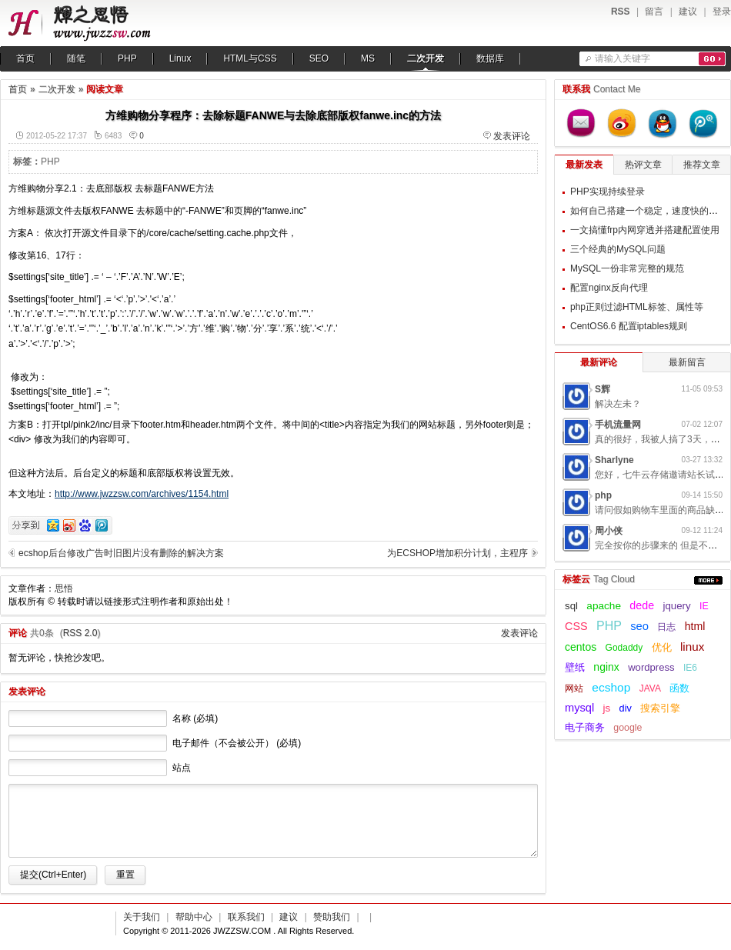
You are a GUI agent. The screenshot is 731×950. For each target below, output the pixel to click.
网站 (574, 688)
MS (368, 58)
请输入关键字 (622, 58)
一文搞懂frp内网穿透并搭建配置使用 (644, 230)
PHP (127, 58)
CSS (576, 626)
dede (641, 605)
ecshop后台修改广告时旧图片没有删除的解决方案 (121, 553)
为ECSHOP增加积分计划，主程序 (457, 553)
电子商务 (585, 727)
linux (692, 646)
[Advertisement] (441, 278)
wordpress (651, 667)
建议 (688, 11)
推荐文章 (701, 164)
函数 (679, 688)
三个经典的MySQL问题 (618, 249)
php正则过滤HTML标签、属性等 (636, 307)
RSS (620, 11)
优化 (662, 647)
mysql (579, 708)
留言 (654, 11)
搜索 (712, 59)
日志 (666, 627)
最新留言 (687, 362)
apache (603, 606)
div (625, 708)
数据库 (490, 58)
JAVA (650, 688)
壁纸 (575, 667)
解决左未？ (618, 403)
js (607, 708)
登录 (722, 11)
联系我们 (246, 917)
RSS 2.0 (80, 633)
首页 (25, 58)
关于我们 (141, 917)
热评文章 (643, 164)
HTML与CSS (249, 58)
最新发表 (584, 164)
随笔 (76, 58)
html (695, 626)
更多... (708, 580)
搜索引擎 (660, 708)
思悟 (64, 588)
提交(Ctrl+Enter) (53, 874)
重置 (125, 874)
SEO (319, 58)
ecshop (611, 687)
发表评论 (511, 136)
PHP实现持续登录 (607, 191)
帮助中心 (193, 917)
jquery (676, 606)
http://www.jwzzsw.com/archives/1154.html (142, 493)
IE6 (690, 667)
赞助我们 (331, 917)
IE (704, 606)
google (627, 727)
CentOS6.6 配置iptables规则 (628, 326)
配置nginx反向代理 (609, 287)
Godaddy (624, 647)
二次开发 (425, 58)
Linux (180, 58)
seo (639, 626)
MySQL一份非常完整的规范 (627, 268)
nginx (606, 667)
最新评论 (598, 362)
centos (580, 647)
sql (571, 606)
